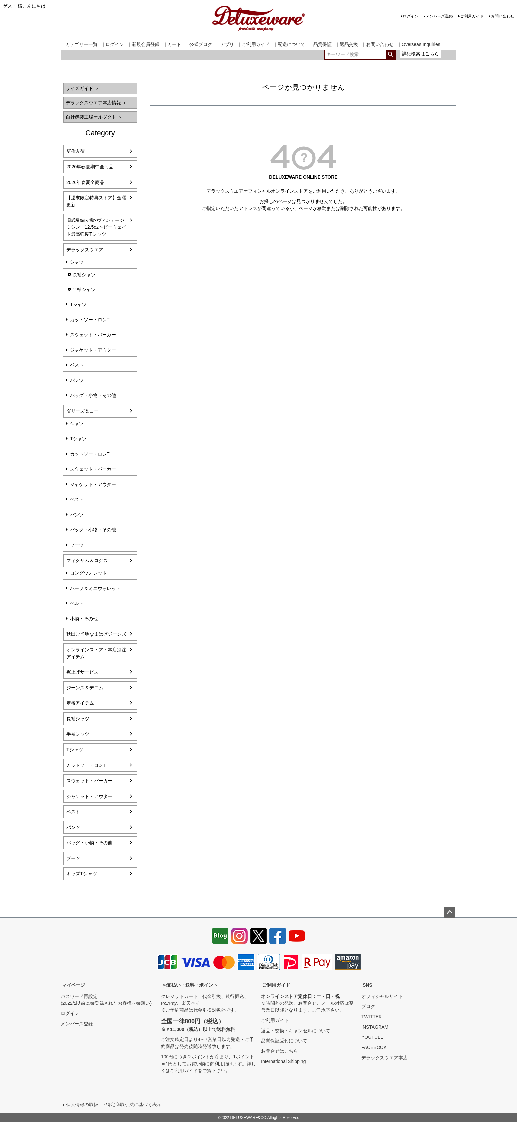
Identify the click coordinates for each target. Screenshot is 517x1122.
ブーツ (77, 545)
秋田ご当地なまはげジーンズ (96, 634)
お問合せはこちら (279, 1051)
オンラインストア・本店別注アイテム (96, 653)
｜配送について (289, 44)
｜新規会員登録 (143, 44)
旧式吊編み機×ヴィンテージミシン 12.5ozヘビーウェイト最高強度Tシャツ (96, 227)
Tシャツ (78, 304)
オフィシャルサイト (382, 996)
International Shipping (283, 1061)
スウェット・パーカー (93, 334)
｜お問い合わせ (377, 44)
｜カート (172, 44)
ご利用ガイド (472, 16)
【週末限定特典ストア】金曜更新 (96, 201)
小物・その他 (84, 618)
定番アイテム (80, 703)
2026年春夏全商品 (85, 182)
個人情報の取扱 (82, 1104)
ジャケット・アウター (93, 350)
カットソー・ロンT (90, 319)
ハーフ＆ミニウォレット (95, 588)
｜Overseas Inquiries (418, 44)
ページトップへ (449, 912)
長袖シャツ (84, 274)
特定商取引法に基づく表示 (134, 1104)
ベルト (77, 603)
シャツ (77, 262)
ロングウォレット (88, 573)
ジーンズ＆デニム (84, 687)
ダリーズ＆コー (82, 411)
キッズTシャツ (81, 873)
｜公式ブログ (198, 44)
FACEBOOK (374, 1047)
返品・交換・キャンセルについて (295, 1030)
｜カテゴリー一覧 (79, 44)
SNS (367, 985)
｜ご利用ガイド (253, 44)
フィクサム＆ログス (87, 560)
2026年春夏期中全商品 (89, 166)
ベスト (77, 365)
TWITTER (371, 1016)
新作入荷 (75, 151)
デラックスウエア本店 (384, 1057)
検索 (391, 54)
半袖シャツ (84, 289)
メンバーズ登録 (439, 16)
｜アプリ (225, 44)
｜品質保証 (320, 44)
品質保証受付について (284, 1040)
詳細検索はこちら (420, 53)
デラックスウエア (84, 249)
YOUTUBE (372, 1037)
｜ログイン (112, 44)
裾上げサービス (82, 672)
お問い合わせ (502, 16)
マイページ (73, 985)
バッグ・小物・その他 (93, 395)
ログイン (410, 16)
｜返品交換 (346, 44)
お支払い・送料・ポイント (190, 985)
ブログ (368, 1006)
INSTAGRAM (374, 1027)
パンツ (77, 380)
